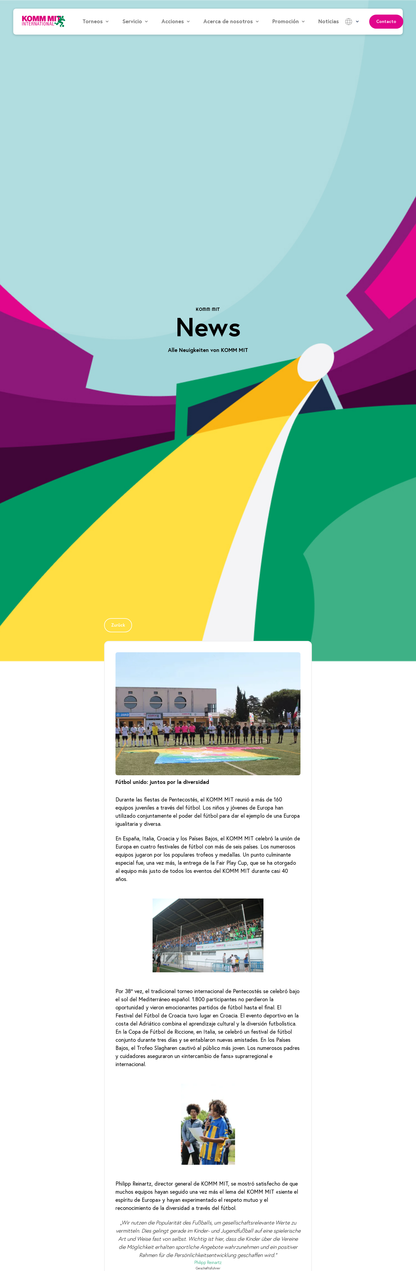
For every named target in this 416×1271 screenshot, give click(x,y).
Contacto (386, 21)
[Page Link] (118, 625)
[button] (96, 21)
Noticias (328, 21)
